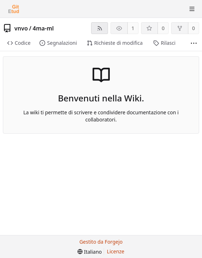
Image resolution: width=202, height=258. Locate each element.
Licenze (116, 251)
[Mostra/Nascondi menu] (191, 9)
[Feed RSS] (99, 28)
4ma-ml (43, 28)
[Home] (14, 9)
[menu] (89, 251)
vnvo (21, 28)
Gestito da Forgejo (101, 241)
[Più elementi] (193, 43)
